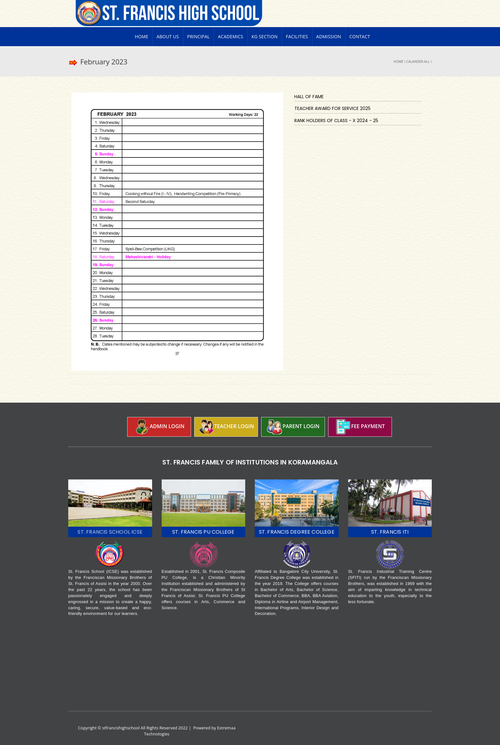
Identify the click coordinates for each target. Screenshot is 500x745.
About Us (168, 36)
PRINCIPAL (198, 36)
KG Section (265, 36)
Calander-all (418, 61)
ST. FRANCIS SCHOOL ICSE (110, 532)
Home (141, 36)
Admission (328, 36)
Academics (230, 36)
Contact (359, 36)
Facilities (297, 36)
